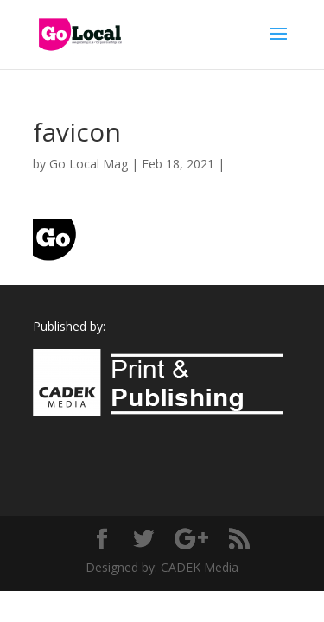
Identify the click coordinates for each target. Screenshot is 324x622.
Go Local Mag (88, 164)
